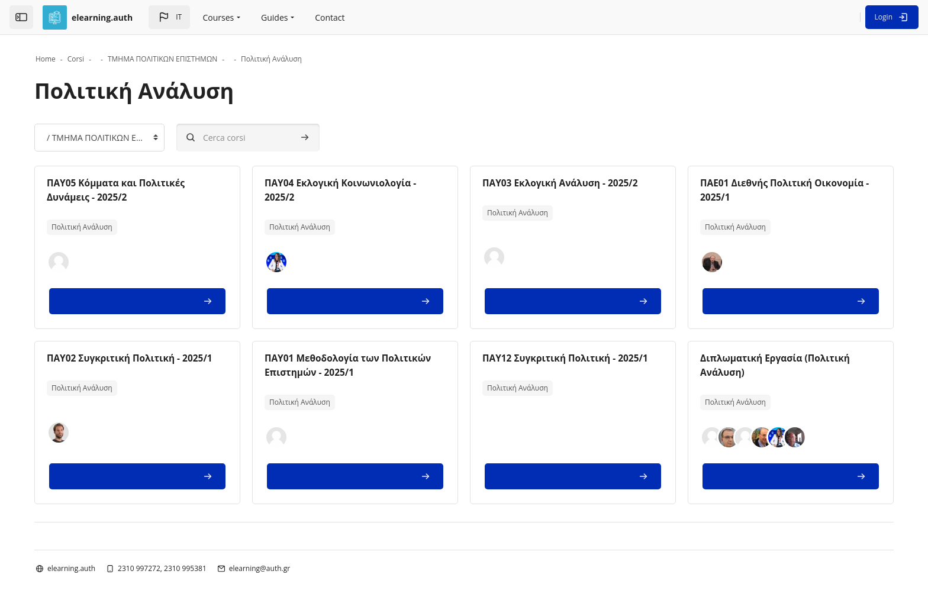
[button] (169, 17)
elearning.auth (84, 568)
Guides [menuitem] (274, 17)
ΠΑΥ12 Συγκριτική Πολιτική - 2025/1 (568, 358)
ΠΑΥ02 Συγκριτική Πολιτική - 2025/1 (145, 358)
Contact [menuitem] (329, 17)
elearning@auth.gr (272, 568)
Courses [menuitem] (218, 17)
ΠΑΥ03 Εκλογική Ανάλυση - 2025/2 (562, 182)
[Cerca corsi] (261, 137)
